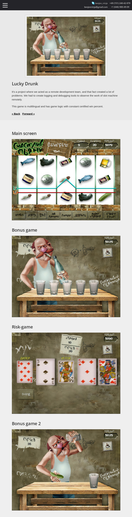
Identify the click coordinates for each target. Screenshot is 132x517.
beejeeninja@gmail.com (96, 6)
